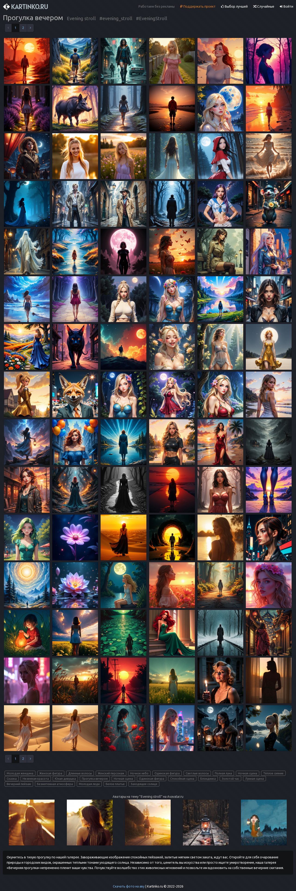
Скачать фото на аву (129, 886)
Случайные (263, 6)
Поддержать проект (198, 6)
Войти (286, 6)
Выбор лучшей (234, 6)
